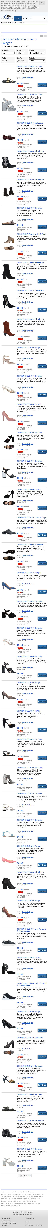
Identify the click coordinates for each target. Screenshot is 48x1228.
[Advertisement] (24, 28)
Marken (27, 1221)
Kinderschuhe (6, 1221)
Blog (26, 1223)
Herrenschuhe (30, 1219)
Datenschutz (6, 1225)
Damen (18, 18)
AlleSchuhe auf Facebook (33, 1225)
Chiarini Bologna (18, 22)
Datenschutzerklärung (8, 11)
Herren (25, 18)
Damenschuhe (6, 22)
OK (42, 3)
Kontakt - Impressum (9, 1223)
